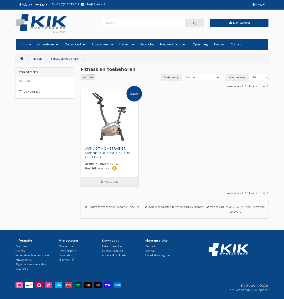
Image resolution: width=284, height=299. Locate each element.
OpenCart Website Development (247, 290)
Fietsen (126, 44)
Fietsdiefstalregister (157, 255)
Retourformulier (112, 246)
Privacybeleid (24, 260)
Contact (236, 44)
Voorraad (24, 81)
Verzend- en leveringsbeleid (33, 255)
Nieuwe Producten (173, 44)
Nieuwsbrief (66, 260)
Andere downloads (114, 255)
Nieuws (219, 44)
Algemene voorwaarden (31, 264)
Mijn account (67, 246)
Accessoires (102, 44)
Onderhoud (75, 44)
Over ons (21, 246)
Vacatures (22, 269)
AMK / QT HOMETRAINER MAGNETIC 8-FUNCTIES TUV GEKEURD (107, 152)
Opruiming (200, 44)
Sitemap (150, 251)
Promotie (147, 44)
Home (26, 44)
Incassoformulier (112, 251)
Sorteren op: (172, 77)
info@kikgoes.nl (94, 4)
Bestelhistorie (67, 251)
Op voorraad (29, 92)
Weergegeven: (238, 77)
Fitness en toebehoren (65, 59)
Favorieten (65, 255)
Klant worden (239, 23)
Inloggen (259, 4)
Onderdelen (47, 44)
